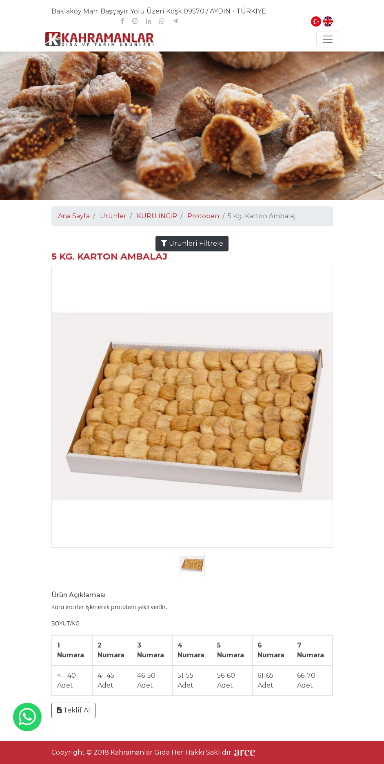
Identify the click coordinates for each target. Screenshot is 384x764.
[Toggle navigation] (327, 39)
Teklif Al (73, 710)
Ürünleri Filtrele (192, 243)
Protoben (203, 216)
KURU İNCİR (157, 216)
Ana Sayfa (74, 216)
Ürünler (113, 216)
